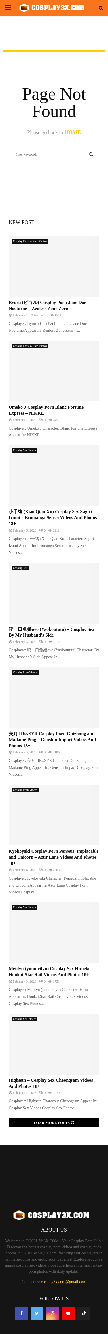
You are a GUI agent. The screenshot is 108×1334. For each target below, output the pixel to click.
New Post (21, 222)
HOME (73, 132)
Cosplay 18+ (20, 568)
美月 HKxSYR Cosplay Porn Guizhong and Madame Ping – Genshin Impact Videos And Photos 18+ (52, 739)
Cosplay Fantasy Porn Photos (30, 241)
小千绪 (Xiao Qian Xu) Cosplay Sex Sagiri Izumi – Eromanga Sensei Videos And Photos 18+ (53, 517)
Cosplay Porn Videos (25, 672)
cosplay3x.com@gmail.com (63, 1282)
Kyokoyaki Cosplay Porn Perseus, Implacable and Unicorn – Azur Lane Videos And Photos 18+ (53, 857)
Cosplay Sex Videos (24, 450)
